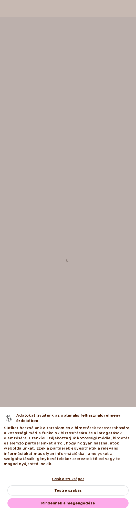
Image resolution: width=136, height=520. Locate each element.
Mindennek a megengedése (68, 503)
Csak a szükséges (68, 479)
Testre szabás (68, 490)
